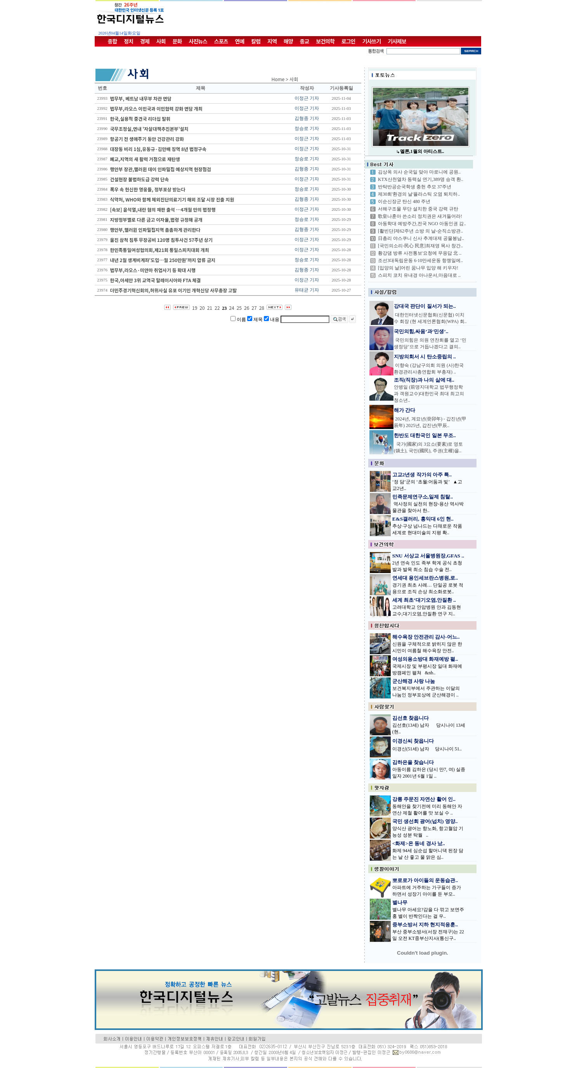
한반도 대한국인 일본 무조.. (425, 435)
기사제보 (397, 41)
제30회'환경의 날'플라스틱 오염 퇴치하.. (419, 194)
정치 (128, 41)
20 (201, 307)
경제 (144, 41)
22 (217, 307)
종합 (112, 41)
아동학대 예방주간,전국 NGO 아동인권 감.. (422, 223)
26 (246, 307)
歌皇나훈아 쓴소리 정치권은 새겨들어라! (420, 216)
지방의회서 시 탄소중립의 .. (425, 356)
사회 (161, 41)
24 (231, 307)
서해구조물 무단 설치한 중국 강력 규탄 (418, 209)
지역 (272, 41)
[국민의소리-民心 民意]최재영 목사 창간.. (420, 245)
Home (278, 79)
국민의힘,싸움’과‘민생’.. (421, 331)
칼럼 (255, 41)
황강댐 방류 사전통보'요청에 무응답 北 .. (419, 253)
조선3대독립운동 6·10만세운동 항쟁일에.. (420, 260)
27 (253, 307)
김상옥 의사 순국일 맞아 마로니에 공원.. (419, 172)
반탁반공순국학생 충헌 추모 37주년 (414, 186)
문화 (177, 41)
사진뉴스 (198, 41)
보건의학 (325, 41)
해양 (288, 41)
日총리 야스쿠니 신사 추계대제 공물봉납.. (421, 238)
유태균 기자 (307, 290)
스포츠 (221, 41)
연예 (239, 41)
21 (209, 307)
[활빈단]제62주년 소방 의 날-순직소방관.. (420, 231)
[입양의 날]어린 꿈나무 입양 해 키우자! (418, 268)
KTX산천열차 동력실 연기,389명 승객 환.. (420, 179)
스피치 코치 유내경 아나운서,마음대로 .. (419, 275)
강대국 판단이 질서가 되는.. (425, 306)
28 (261, 307)
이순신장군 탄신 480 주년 (404, 201)
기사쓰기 (371, 41)
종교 (304, 41)
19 (194, 307)
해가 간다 (404, 410)
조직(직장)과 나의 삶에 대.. (424, 380)
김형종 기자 (307, 118)
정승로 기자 (307, 128)
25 (239, 307)
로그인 (348, 41)
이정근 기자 (307, 98)
